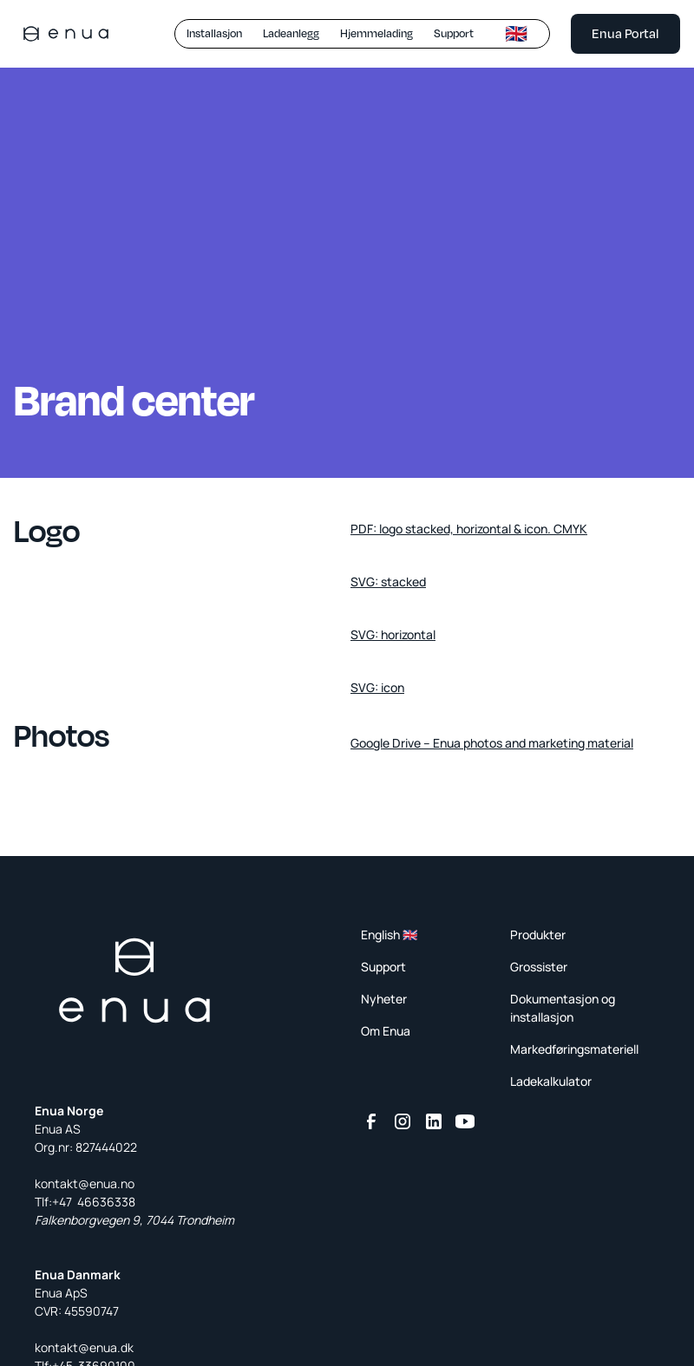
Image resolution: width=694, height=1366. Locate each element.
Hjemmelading (376, 33)
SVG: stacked (388, 581)
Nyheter (384, 998)
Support (454, 33)
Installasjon (214, 33)
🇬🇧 (516, 33)
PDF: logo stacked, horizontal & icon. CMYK (468, 528)
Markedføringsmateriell (574, 1049)
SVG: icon (377, 687)
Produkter (538, 934)
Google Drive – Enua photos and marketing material (491, 743)
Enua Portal (625, 33)
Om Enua (385, 1031)
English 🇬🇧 (389, 934)
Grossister (538, 966)
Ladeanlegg (291, 33)
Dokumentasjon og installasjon (562, 1007)
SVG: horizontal (392, 634)
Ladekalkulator (551, 1081)
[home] (66, 33)
